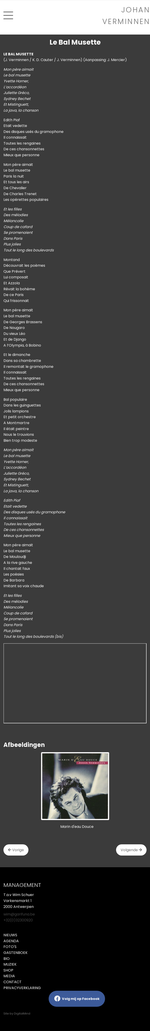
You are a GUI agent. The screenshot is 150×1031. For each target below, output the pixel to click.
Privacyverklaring (22, 988)
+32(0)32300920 (18, 920)
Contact (12, 982)
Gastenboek (15, 952)
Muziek (10, 964)
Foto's (10, 946)
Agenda (11, 941)
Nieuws (10, 935)
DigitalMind (22, 1013)
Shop (8, 970)
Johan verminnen (126, 16)
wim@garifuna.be (19, 914)
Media (9, 976)
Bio (6, 958)
